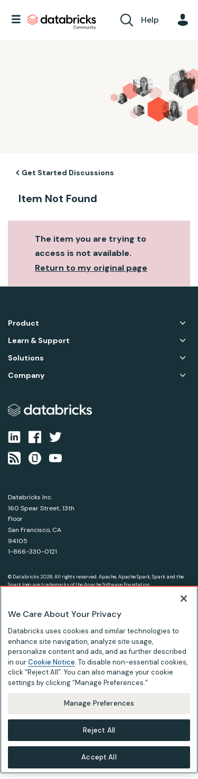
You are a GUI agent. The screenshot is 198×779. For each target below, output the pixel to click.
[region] (99, 680)
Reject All (99, 730)
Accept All (98, 757)
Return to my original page (91, 267)
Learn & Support (39, 340)
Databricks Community (61, 22)
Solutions (26, 358)
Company (26, 375)
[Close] (183, 598)
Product (23, 323)
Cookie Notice (51, 662)
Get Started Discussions (68, 172)
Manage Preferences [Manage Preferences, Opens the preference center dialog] (99, 703)
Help (150, 19)
